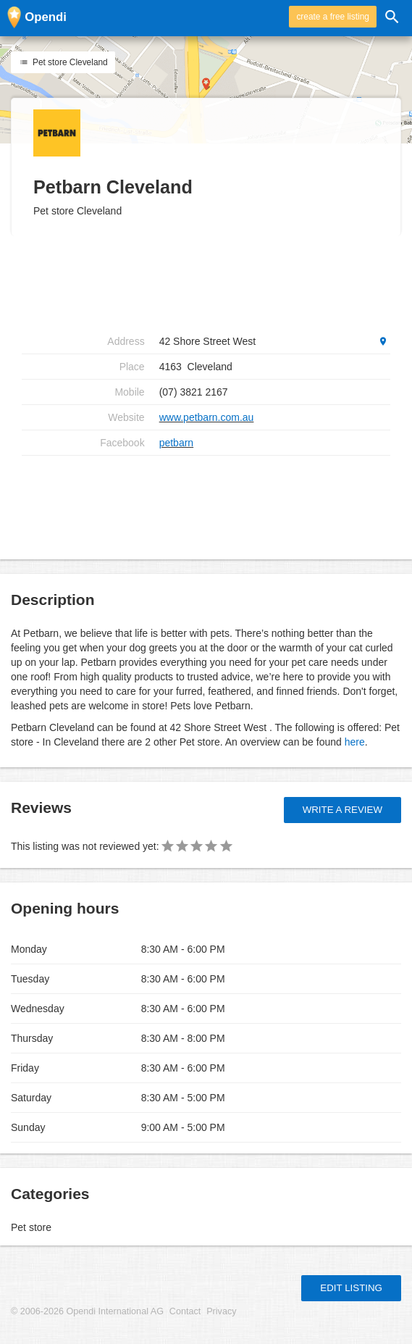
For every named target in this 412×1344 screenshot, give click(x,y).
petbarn (176, 442)
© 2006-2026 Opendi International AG (87, 1311)
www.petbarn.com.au (206, 417)
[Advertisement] (206, 502)
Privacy (221, 1311)
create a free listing (332, 17)
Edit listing (351, 1287)
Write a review (342, 809)
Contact (185, 1311)
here (355, 742)
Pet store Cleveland (63, 62)
